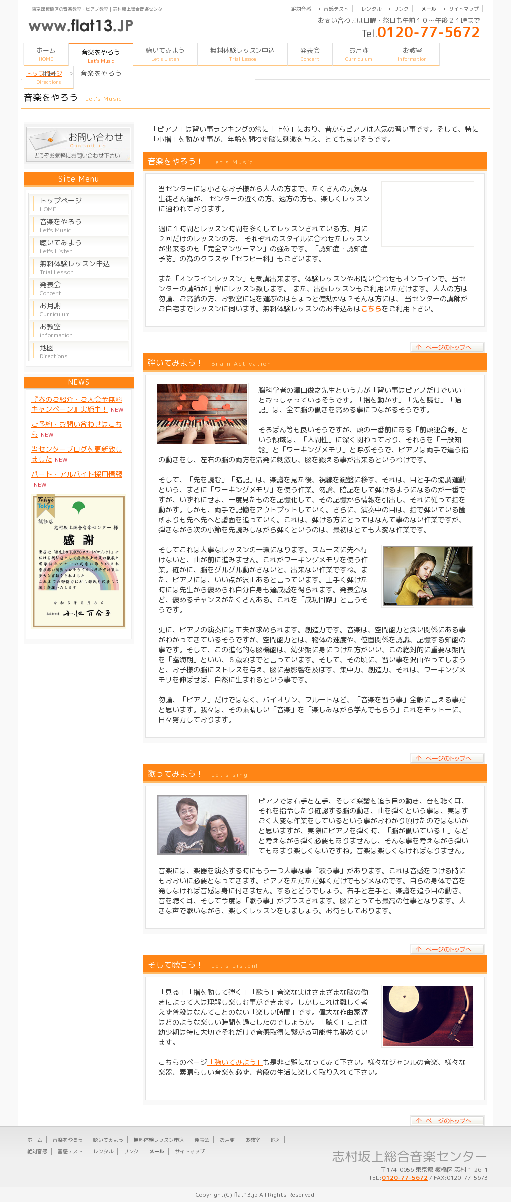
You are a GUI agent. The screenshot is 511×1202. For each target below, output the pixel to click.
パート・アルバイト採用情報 (76, 474)
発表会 (310, 54)
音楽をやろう (61, 225)
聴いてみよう (165, 54)
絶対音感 (301, 8)
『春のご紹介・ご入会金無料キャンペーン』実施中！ (76, 404)
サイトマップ (464, 8)
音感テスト (336, 8)
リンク (401, 8)
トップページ (61, 204)
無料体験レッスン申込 (242, 54)
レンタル (371, 8)
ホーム (46, 54)
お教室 (412, 54)
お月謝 (358, 54)
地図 (48, 77)
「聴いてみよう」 (235, 1062)
